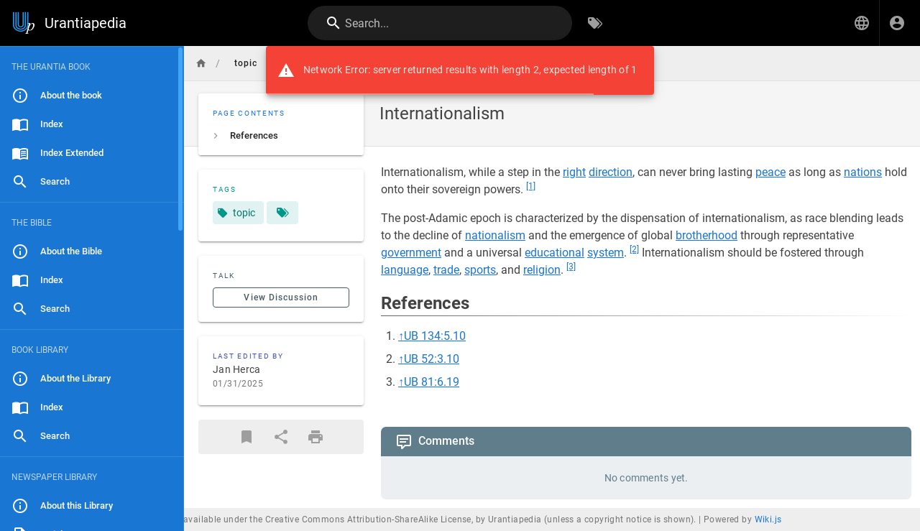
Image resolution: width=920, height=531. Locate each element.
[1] (530, 186)
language (404, 270)
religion (542, 270)
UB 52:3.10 (431, 359)
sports (480, 270)
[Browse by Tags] (595, 23)
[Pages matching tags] (282, 212)
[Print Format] (315, 437)
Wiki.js (768, 519)
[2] (634, 249)
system (605, 252)
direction (610, 172)
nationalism (495, 235)
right (574, 172)
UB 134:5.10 (435, 336)
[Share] (281, 437)
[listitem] (281, 136)
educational (554, 252)
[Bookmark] (246, 437)
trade (446, 270)
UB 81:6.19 (431, 382)
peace (770, 172)
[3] (571, 267)
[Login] (897, 23)
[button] (862, 23)
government (411, 252)
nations (863, 172)
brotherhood (706, 235)
